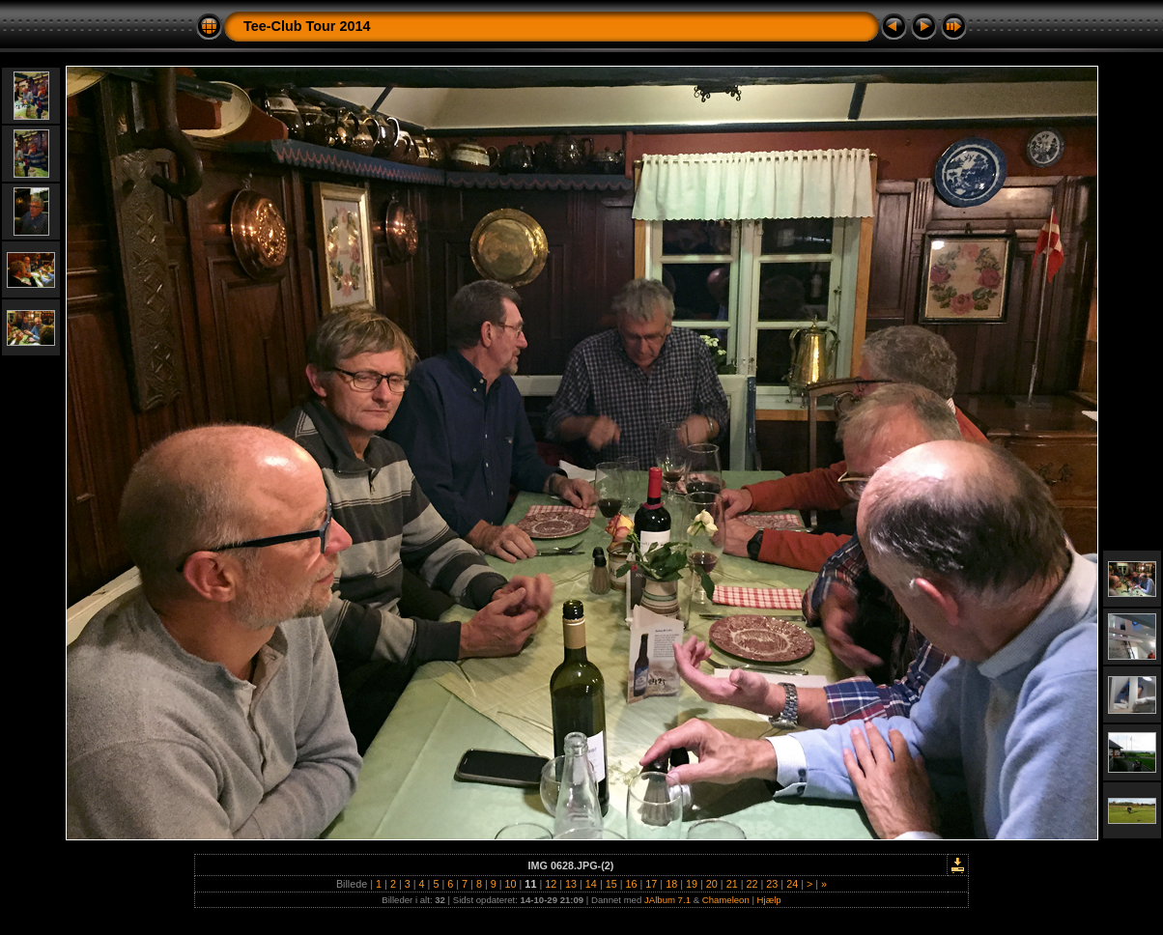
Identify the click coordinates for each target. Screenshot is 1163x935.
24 (792, 884)
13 (571, 884)
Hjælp (769, 899)
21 (732, 884)
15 (611, 884)
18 (671, 884)
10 (511, 884)
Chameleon (726, 899)
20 (712, 884)
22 (751, 884)
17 (651, 884)
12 (550, 884)
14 (591, 884)
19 (691, 884)
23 (771, 884)
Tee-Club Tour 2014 (306, 26)
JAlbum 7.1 (667, 899)
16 (631, 884)
